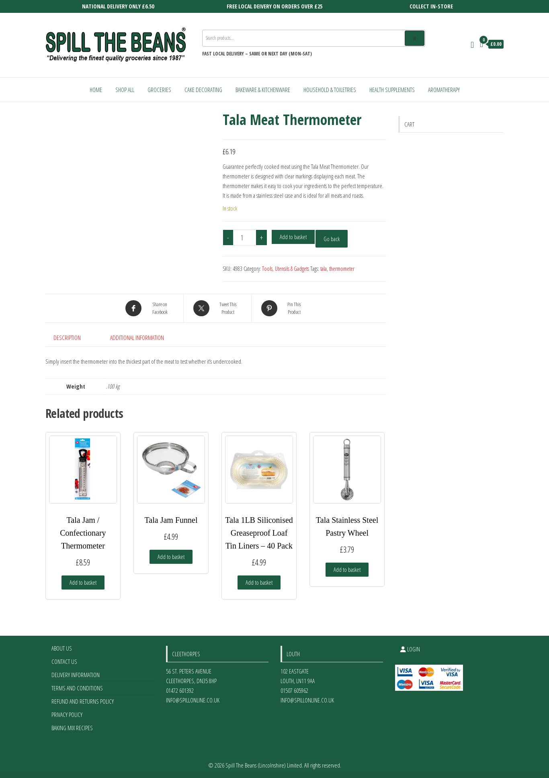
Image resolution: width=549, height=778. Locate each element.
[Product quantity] (244, 237)
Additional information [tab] (137, 338)
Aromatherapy (444, 90)
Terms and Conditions (77, 688)
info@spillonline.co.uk (192, 700)
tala (323, 268)
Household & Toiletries (329, 90)
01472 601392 (180, 690)
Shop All (124, 90)
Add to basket (293, 237)
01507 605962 (294, 690)
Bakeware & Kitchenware (263, 90)
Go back (332, 239)
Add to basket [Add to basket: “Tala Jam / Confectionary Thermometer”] (83, 582)
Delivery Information (75, 675)
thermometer (341, 268)
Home (96, 90)
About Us (61, 648)
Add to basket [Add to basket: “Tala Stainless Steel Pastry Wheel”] (347, 569)
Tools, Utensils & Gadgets (285, 268)
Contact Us (64, 661)
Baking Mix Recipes (72, 728)
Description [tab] (67, 338)
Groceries (159, 90)
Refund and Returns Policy (82, 701)
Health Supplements (392, 90)
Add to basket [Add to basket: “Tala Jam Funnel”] (171, 557)
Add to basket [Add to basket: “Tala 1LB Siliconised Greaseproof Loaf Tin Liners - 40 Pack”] (259, 582)
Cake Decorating (203, 90)
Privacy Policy (66, 714)
